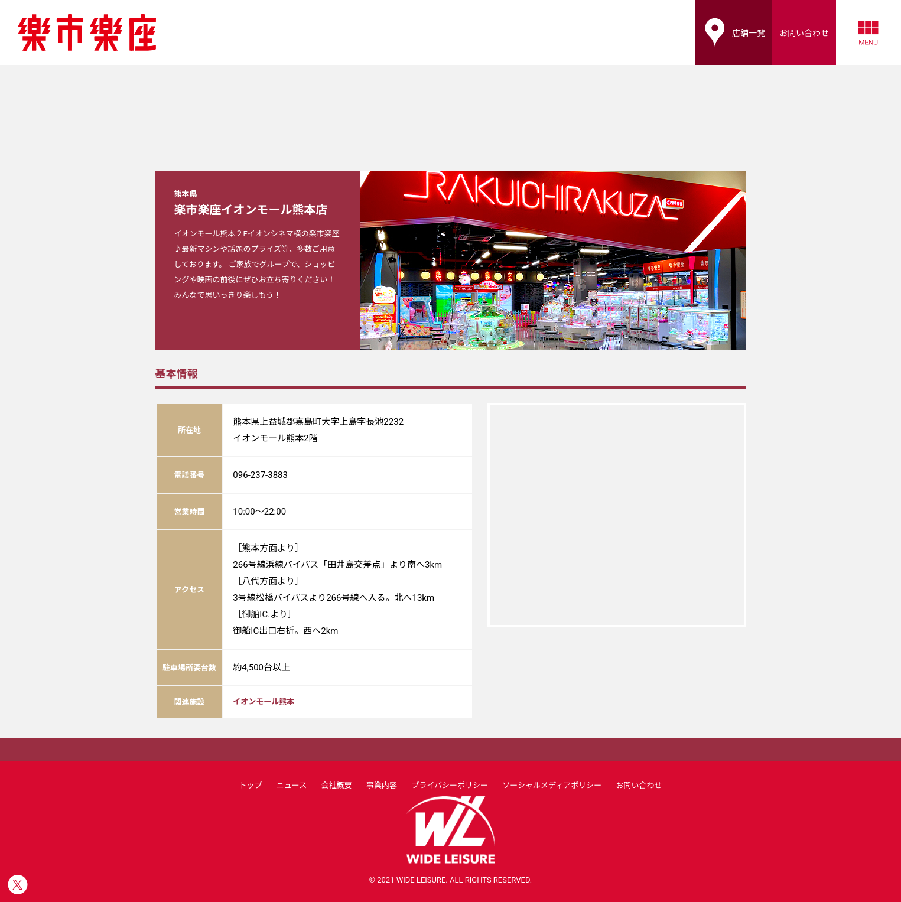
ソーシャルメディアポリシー (551, 785)
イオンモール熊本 (263, 701)
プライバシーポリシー (449, 785)
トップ (250, 785)
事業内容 (381, 785)
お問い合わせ (639, 785)
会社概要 (336, 785)
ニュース (292, 785)
